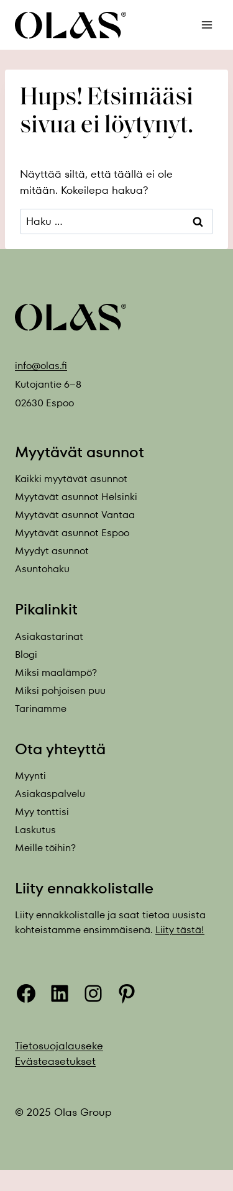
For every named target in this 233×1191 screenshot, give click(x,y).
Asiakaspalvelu (50, 794)
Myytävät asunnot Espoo (72, 533)
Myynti (30, 776)
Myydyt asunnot (52, 551)
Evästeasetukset (55, 1061)
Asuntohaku (42, 569)
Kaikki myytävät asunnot (71, 479)
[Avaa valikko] (206, 24)
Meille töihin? (45, 848)
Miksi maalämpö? (56, 672)
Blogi (26, 654)
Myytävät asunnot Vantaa (75, 515)
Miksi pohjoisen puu (60, 690)
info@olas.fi (41, 365)
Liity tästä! (179, 930)
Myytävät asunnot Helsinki (76, 497)
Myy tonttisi (42, 812)
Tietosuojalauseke (59, 1045)
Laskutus (35, 830)
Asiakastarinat (49, 636)
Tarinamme (40, 708)
